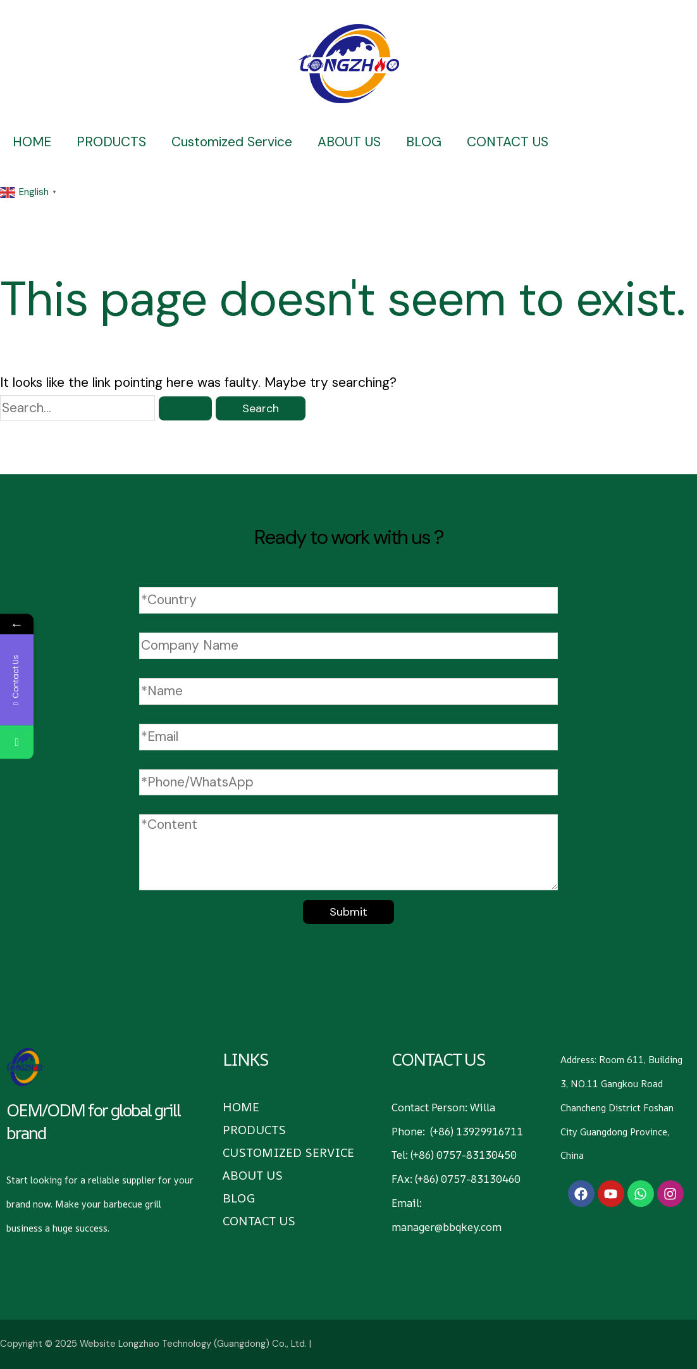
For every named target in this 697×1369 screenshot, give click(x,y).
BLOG (423, 142)
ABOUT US (349, 142)
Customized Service (231, 142)
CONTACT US (507, 142)
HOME (32, 142)
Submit (348, 911)
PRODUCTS (111, 142)
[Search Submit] (185, 408)
